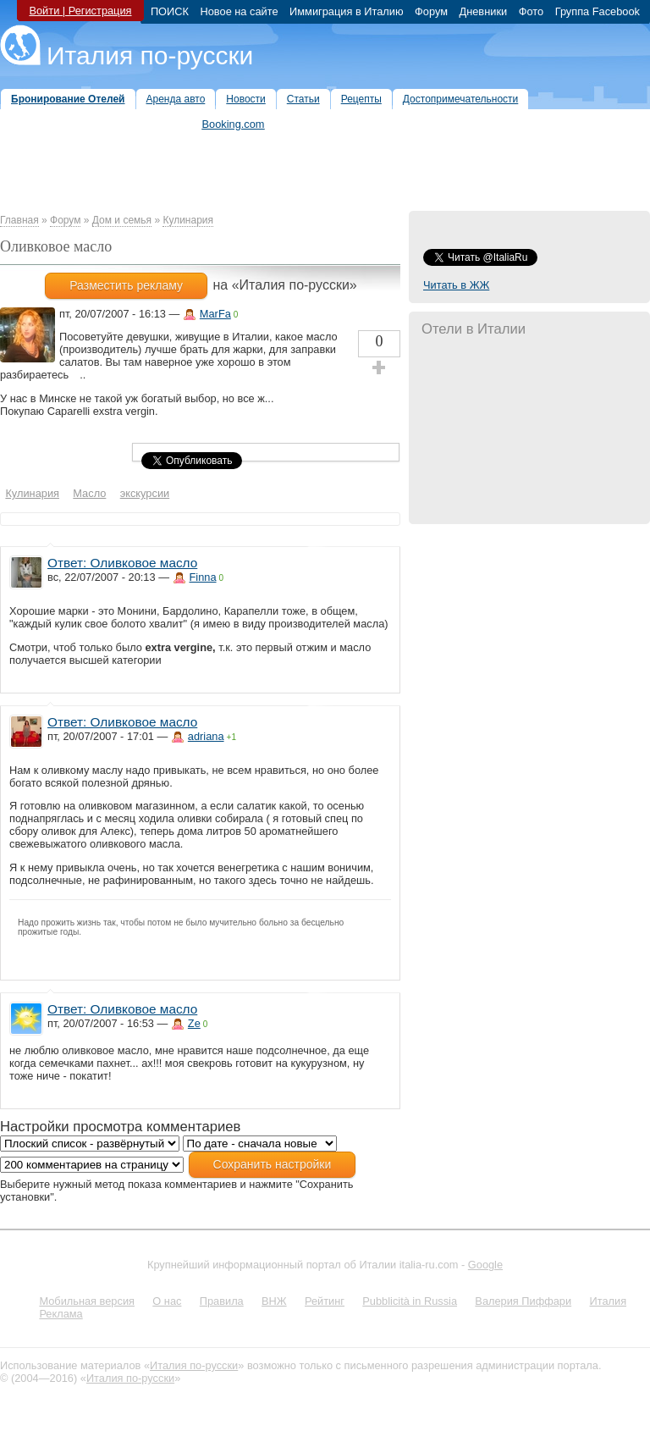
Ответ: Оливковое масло (122, 562)
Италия (607, 1301)
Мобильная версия (87, 1301)
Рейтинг (324, 1301)
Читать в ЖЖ (456, 285)
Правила (222, 1301)
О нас (166, 1301)
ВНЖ (274, 1301)
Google (485, 1264)
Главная (19, 220)
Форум (65, 220)
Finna (203, 577)
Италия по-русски (150, 55)
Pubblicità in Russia (409, 1301)
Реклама (60, 1313)
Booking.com (233, 124)
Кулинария (187, 220)
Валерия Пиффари (523, 1301)
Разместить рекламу (126, 285)
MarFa (215, 313)
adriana (206, 736)
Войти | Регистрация (80, 10)
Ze (194, 1023)
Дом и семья (121, 220)
